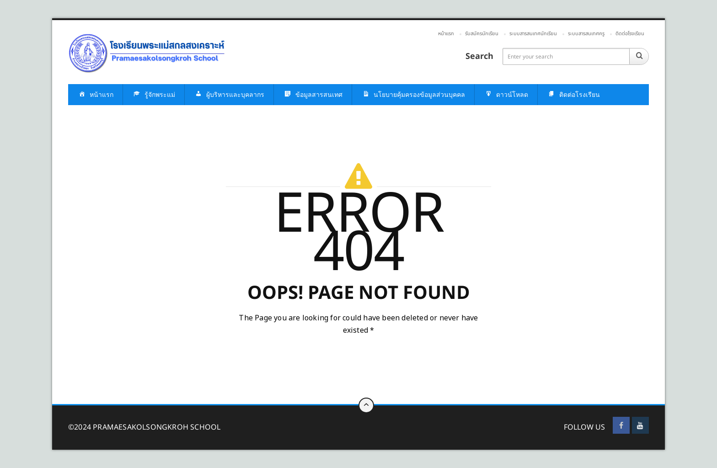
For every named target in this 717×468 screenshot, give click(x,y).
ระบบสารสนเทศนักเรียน (533, 33)
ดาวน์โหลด (506, 95)
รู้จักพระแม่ (153, 95)
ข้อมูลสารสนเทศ (312, 95)
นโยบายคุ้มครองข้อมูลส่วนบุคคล (413, 95)
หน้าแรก (446, 33)
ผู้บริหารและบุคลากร (229, 95)
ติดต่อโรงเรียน (629, 33)
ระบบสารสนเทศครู (586, 33)
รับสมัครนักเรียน (481, 33)
